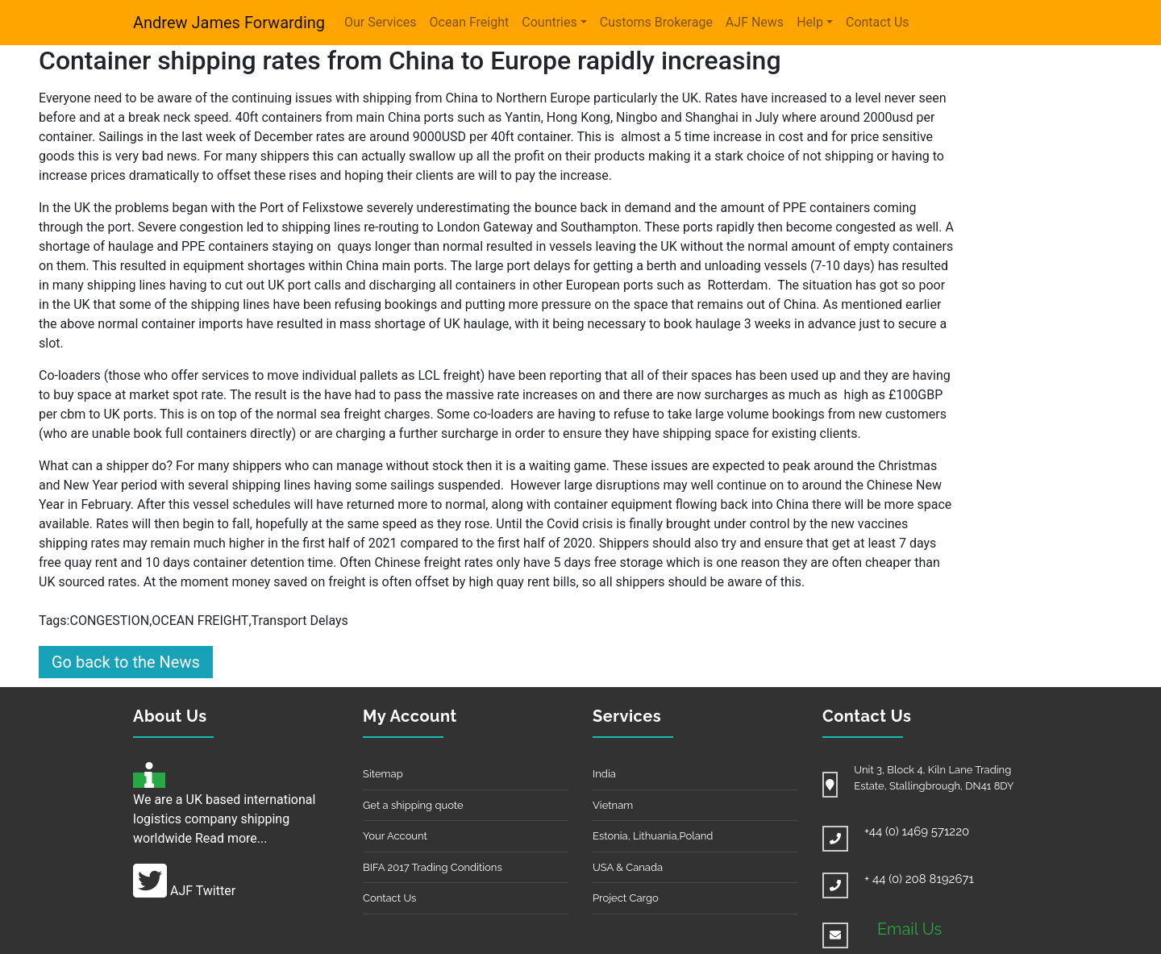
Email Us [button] (909, 929)
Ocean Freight (470, 22)
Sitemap (383, 774)
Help (810, 22)
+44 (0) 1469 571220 (916, 831)
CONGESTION (109, 620)
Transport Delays (300, 620)
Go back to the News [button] (126, 662)
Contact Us (877, 22)
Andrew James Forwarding (229, 22)
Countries (549, 22)
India (604, 774)
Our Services (380, 22)
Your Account (395, 836)
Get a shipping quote (413, 805)
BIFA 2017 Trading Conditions (432, 867)
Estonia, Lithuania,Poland (653, 836)
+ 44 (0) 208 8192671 (919, 879)
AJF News (755, 22)
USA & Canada (628, 867)
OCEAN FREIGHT (200, 620)
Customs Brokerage (656, 22)
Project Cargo (626, 898)
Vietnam (613, 805)
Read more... (231, 838)
